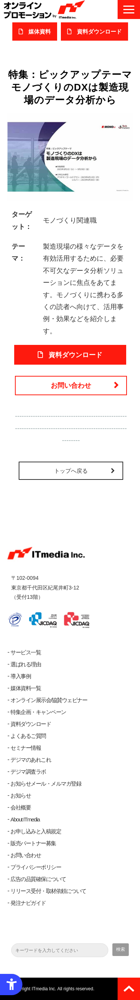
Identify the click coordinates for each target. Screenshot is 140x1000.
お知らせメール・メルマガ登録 (45, 783)
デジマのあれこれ (30, 760)
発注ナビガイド (28, 903)
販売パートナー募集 (33, 843)
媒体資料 (39, 31)
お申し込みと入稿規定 (35, 831)
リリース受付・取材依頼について (48, 891)
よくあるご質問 (28, 736)
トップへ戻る (71, 471)
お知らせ (20, 795)
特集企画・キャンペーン (38, 712)
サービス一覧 (25, 652)
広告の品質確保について (38, 879)
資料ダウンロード (30, 724)
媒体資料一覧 (25, 688)
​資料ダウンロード (99, 31)
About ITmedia (25, 819)
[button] (129, 9)
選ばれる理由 (25, 664)
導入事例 (20, 676)
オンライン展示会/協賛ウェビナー (48, 700)
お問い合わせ (71, 385)
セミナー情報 (25, 748)
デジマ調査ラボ (28, 771)
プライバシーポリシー (35, 867)
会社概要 (20, 807)
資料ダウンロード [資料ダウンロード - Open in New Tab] (75, 355)
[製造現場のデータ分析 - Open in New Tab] (70, 156)
